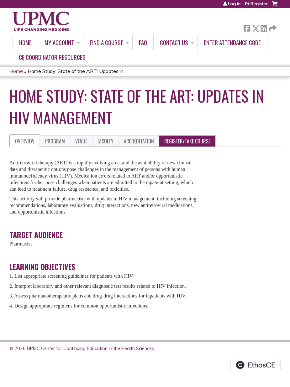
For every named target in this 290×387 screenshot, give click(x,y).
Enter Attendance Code (232, 42)
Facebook (247, 27)
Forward (272, 27)
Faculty (105, 141)
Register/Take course (187, 141)
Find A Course (106, 42)
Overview (24, 141)
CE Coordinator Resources (52, 57)
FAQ (143, 42)
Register (258, 4)
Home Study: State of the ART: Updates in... (77, 71)
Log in (234, 4)
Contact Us (174, 42)
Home (25, 42)
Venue (81, 141)
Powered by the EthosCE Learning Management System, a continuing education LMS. (255, 365)
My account (59, 42)
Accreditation (139, 141)
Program (55, 141)
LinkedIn (264, 27)
